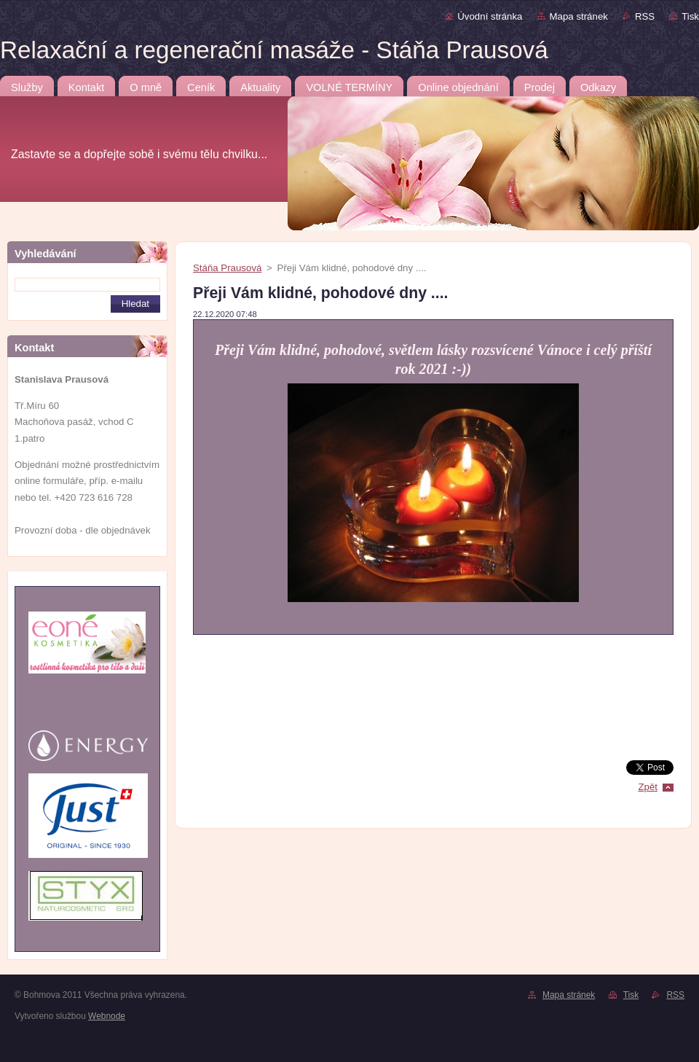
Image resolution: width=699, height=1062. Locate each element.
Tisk (690, 16)
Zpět (647, 786)
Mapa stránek (579, 16)
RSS (645, 16)
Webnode (106, 1016)
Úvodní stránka (489, 16)
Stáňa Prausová (227, 267)
